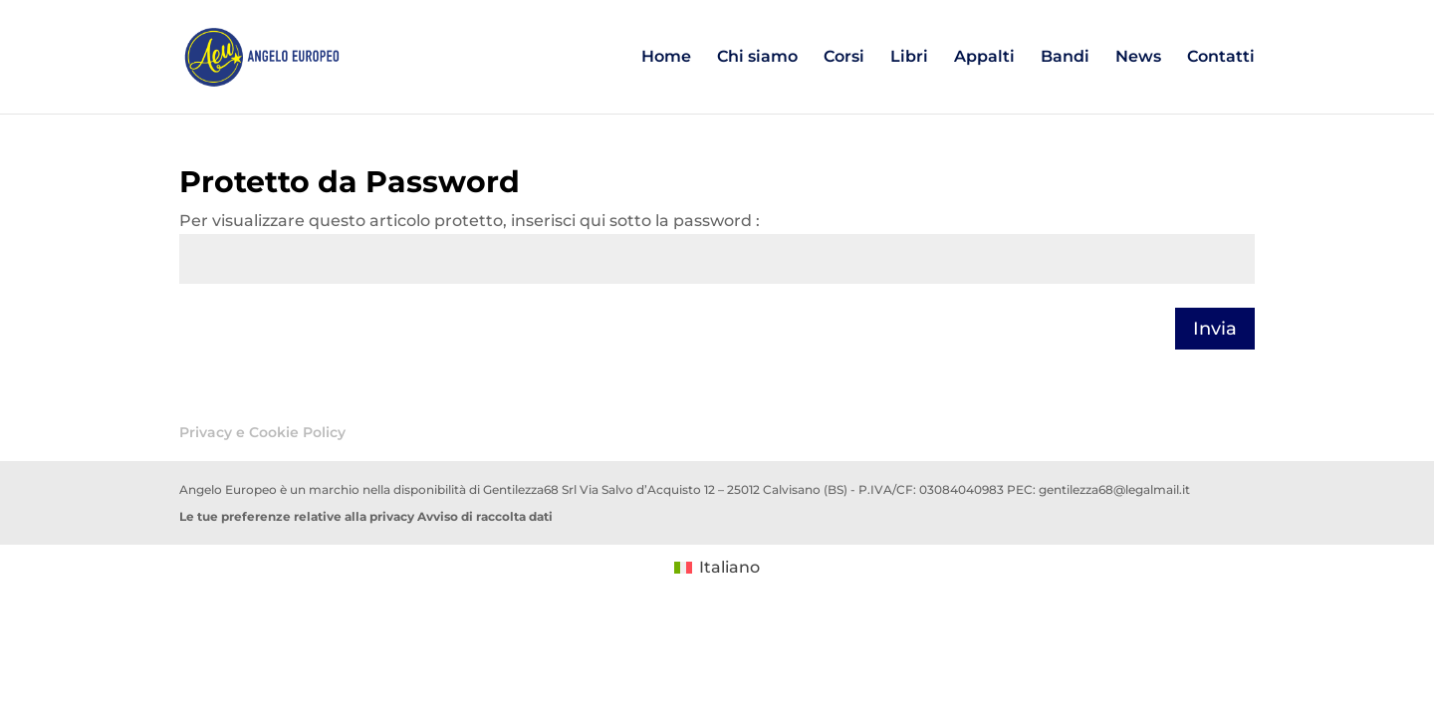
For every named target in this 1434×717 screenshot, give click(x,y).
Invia (1215, 329)
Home (666, 58)
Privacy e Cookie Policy (262, 432)
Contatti (1221, 58)
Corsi (844, 58)
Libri (909, 58)
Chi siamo (757, 58)
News (1138, 58)
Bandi (1065, 58)
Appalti (984, 58)
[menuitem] (716, 568)
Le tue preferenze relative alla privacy (296, 516)
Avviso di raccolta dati (485, 516)
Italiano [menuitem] (729, 567)
